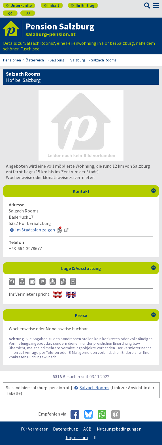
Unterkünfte (19, 5)
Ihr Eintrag (82, 5)
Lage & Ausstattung (108, 268)
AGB (87, 429)
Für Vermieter (34, 429)
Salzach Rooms (94, 387)
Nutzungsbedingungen (119, 429)
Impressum (77, 437)
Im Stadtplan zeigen (39, 230)
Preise (115, 315)
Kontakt (114, 191)
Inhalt (51, 5)
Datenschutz (65, 429)
